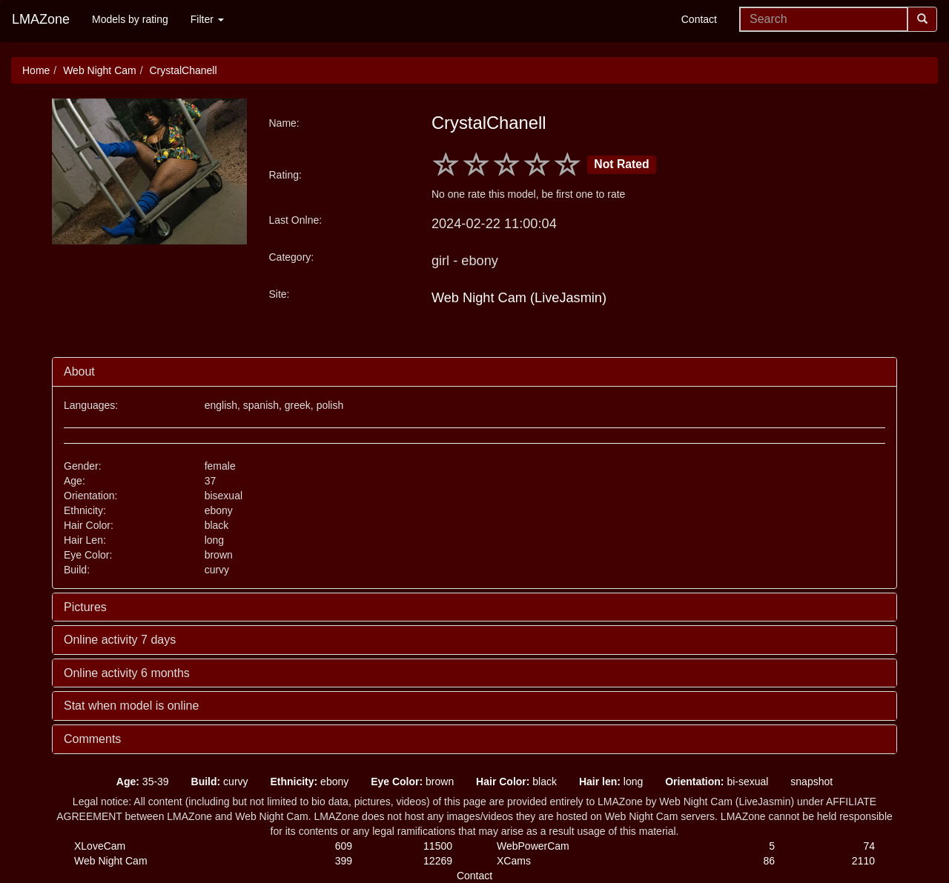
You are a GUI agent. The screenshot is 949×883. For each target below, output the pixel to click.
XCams (514, 861)
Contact (699, 19)
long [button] (611, 781)
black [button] (516, 781)
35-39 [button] (142, 781)
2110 (863, 861)
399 (343, 861)
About (79, 371)
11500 (437, 846)
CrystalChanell (182, 70)
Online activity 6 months (127, 673)
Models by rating (130, 19)
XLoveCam (99, 846)
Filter (207, 19)
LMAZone (41, 19)
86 (769, 861)
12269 (437, 861)
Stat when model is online (131, 705)
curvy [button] (219, 781)
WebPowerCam (533, 846)
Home (36, 70)
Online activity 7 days (120, 639)
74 (869, 846)
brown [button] (412, 781)
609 (343, 846)
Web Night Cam (99, 70)
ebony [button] (309, 781)
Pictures (85, 607)
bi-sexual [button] (716, 781)
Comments (92, 739)
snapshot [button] (811, 781)
